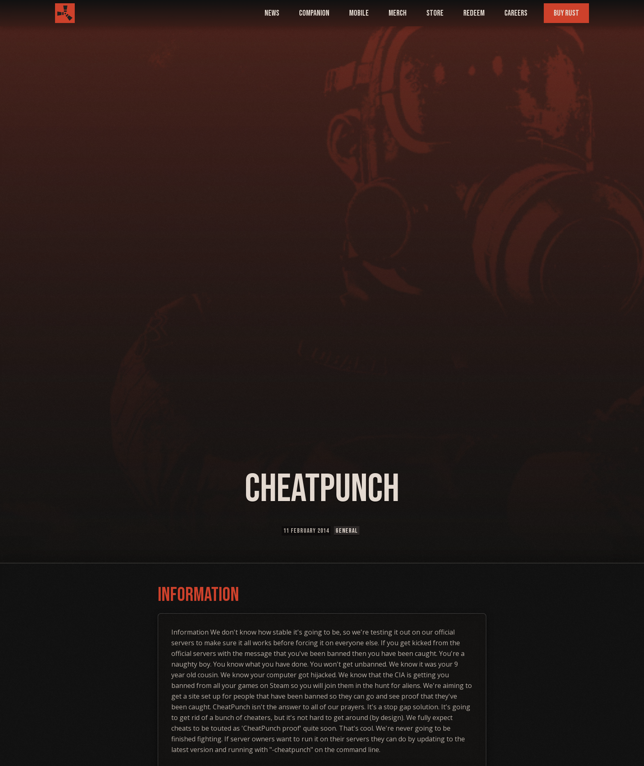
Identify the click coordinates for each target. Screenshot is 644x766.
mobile (359, 13)
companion (314, 13)
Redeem (474, 13)
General (347, 531)
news (271, 13)
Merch (398, 13)
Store (435, 13)
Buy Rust (566, 13)
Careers (515, 13)
